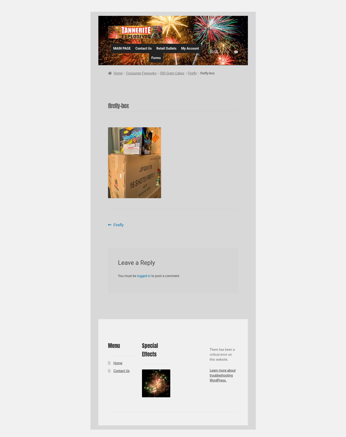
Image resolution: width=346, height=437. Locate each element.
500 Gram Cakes (172, 73)
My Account (190, 48)
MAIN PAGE (122, 48)
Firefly (192, 73)
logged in (143, 276)
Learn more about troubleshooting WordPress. (223, 375)
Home (118, 73)
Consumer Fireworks (141, 73)
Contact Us (143, 48)
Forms (156, 58)
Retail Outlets (166, 48)
